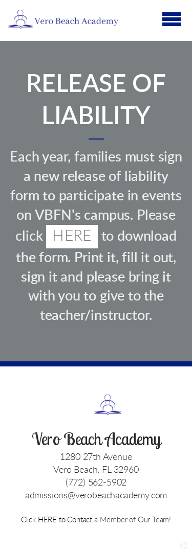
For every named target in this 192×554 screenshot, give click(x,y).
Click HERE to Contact (57, 520)
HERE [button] (71, 236)
